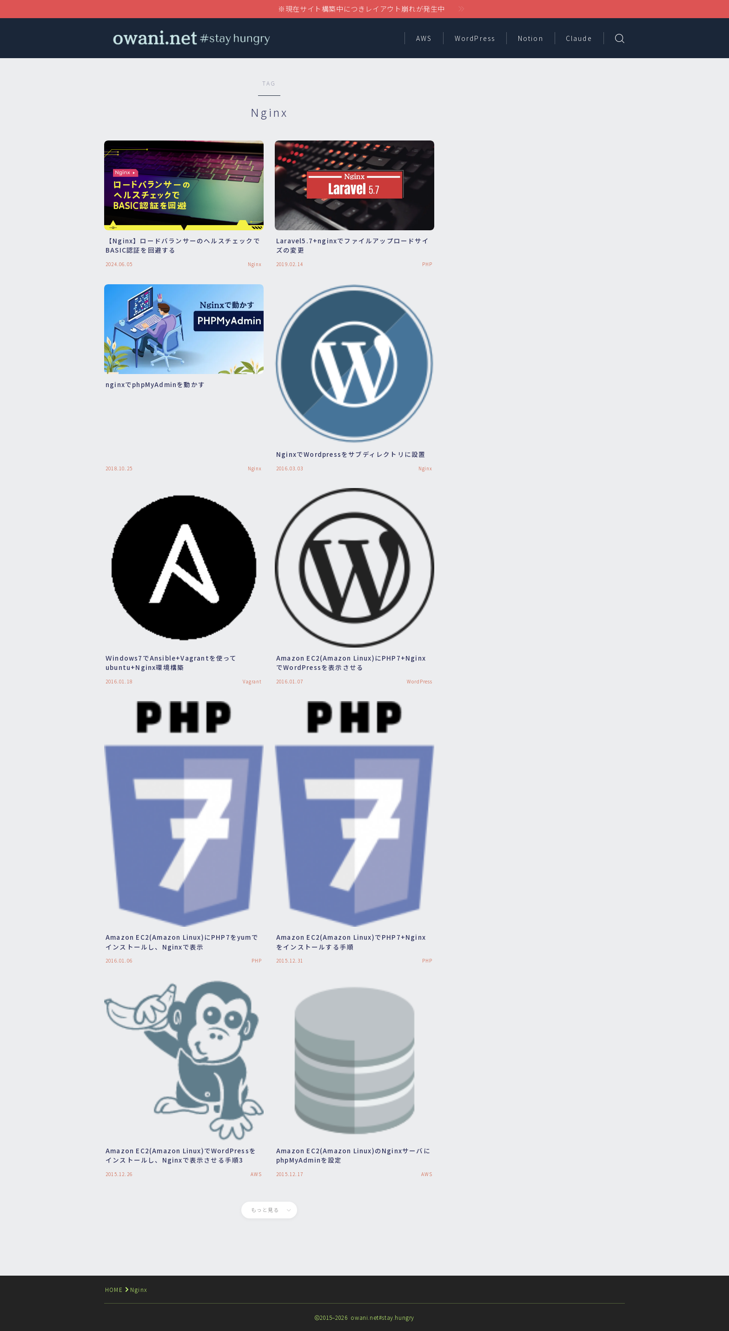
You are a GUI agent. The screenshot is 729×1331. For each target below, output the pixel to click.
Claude (579, 38)
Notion (530, 38)
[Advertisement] (543, 144)
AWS (424, 38)
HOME (114, 1289)
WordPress (475, 38)
